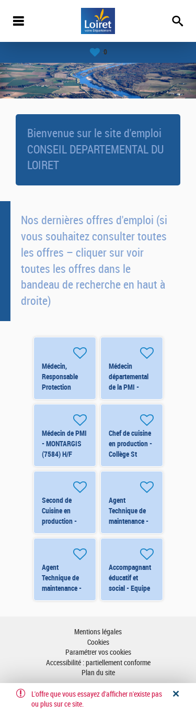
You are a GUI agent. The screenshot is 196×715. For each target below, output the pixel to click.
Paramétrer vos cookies (98, 652)
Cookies (98, 642)
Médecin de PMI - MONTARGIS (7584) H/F (64, 443)
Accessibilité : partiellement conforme (98, 662)
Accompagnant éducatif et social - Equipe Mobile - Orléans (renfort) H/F (131, 588)
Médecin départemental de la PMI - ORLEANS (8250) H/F (128, 387)
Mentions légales (98, 632)
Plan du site (98, 672)
